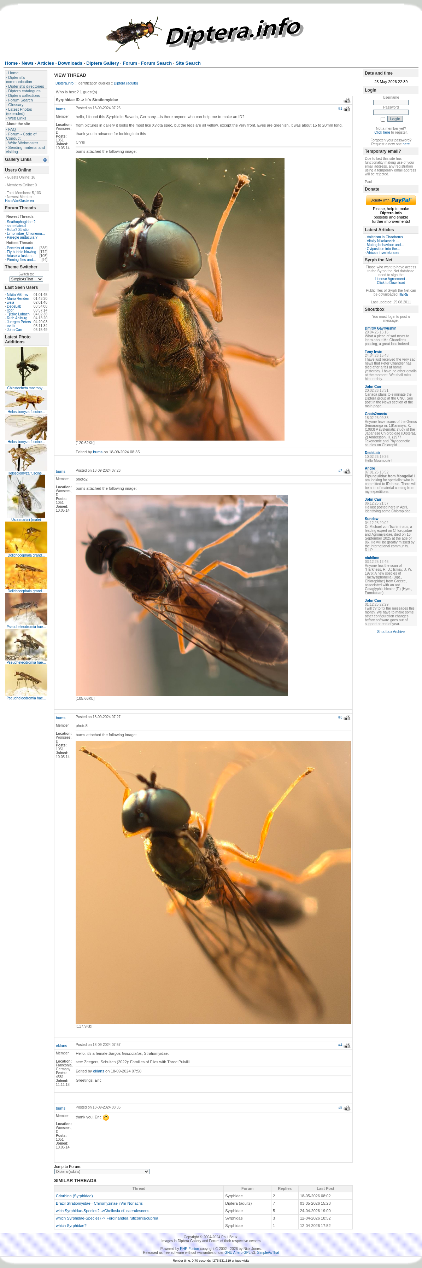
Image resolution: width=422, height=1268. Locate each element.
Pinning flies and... (21, 260)
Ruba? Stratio (18, 230)
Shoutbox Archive (391, 632)
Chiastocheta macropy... (26, 388)
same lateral (16, 226)
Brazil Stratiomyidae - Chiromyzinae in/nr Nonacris (99, 1203)
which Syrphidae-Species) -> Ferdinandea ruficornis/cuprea (107, 1218)
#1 (340, 108)
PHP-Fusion (189, 1249)
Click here (382, 132)
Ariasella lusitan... (20, 256)
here (406, 144)
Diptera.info (64, 83)
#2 (340, 471)
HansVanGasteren (19, 201)
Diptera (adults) (126, 83)
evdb (11, 326)
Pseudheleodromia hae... (26, 627)
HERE (404, 294)
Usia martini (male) (26, 520)
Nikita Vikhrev (18, 295)
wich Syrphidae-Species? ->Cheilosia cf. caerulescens (102, 1211)
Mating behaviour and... (385, 245)
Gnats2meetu (376, 414)
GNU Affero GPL (237, 1253)
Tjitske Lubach (18, 314)
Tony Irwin (373, 352)
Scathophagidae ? (21, 222)
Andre (370, 468)
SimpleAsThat (268, 1253)
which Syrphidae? (71, 1225)
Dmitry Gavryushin (380, 328)
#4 (340, 1045)
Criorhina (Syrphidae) (74, 1196)
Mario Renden (18, 299)
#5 (340, 1108)
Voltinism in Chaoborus (385, 237)
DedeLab (14, 306)
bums (60, 109)
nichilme (372, 558)
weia (10, 302)
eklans (61, 1045)
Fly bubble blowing (21, 252)
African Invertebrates (383, 253)
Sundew (371, 519)
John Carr (15, 330)
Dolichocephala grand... (26, 555)
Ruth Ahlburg (17, 318)
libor (10, 310)
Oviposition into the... (383, 249)
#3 (340, 717)
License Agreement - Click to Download (391, 281)
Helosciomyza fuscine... (26, 412)
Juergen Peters (19, 322)
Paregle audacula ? (22, 237)
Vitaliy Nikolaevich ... (383, 241)
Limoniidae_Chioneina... (26, 233)
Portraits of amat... (21, 248)
